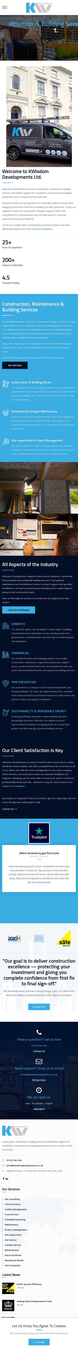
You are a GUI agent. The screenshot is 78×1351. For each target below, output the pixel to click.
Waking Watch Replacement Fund (34, 1301)
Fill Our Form (39, 1079)
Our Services (15, 365)
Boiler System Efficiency (29, 1284)
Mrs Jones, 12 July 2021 (39, 856)
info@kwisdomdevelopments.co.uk (39, 1074)
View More (39, 1108)
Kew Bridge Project (27, 1318)
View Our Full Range (18, 609)
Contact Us (9, 808)
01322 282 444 (39, 1045)
